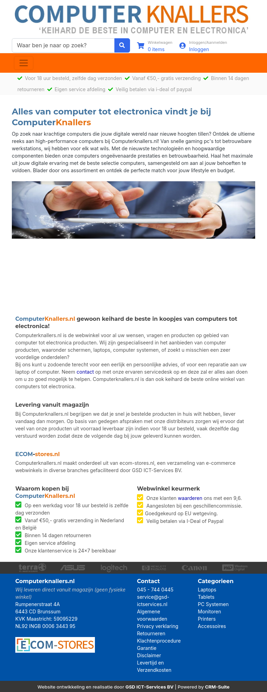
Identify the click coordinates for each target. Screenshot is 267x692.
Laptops (207, 589)
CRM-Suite (217, 687)
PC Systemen (213, 604)
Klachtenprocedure (159, 641)
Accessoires (212, 626)
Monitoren (209, 611)
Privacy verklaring (157, 626)
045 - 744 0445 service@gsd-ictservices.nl (155, 597)
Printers (207, 619)
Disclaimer (149, 655)
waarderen (190, 498)
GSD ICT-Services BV (150, 687)
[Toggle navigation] (23, 63)
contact (85, 372)
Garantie (146, 648)
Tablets (206, 597)
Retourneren (151, 633)
